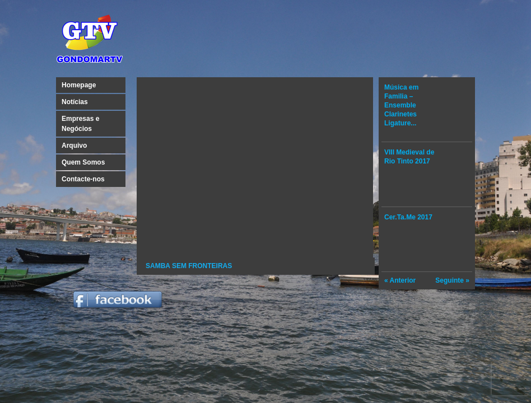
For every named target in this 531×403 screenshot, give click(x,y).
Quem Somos (83, 162)
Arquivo (74, 145)
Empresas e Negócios (80, 124)
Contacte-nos (83, 179)
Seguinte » (452, 280)
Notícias (75, 102)
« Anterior (400, 280)
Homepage (79, 85)
